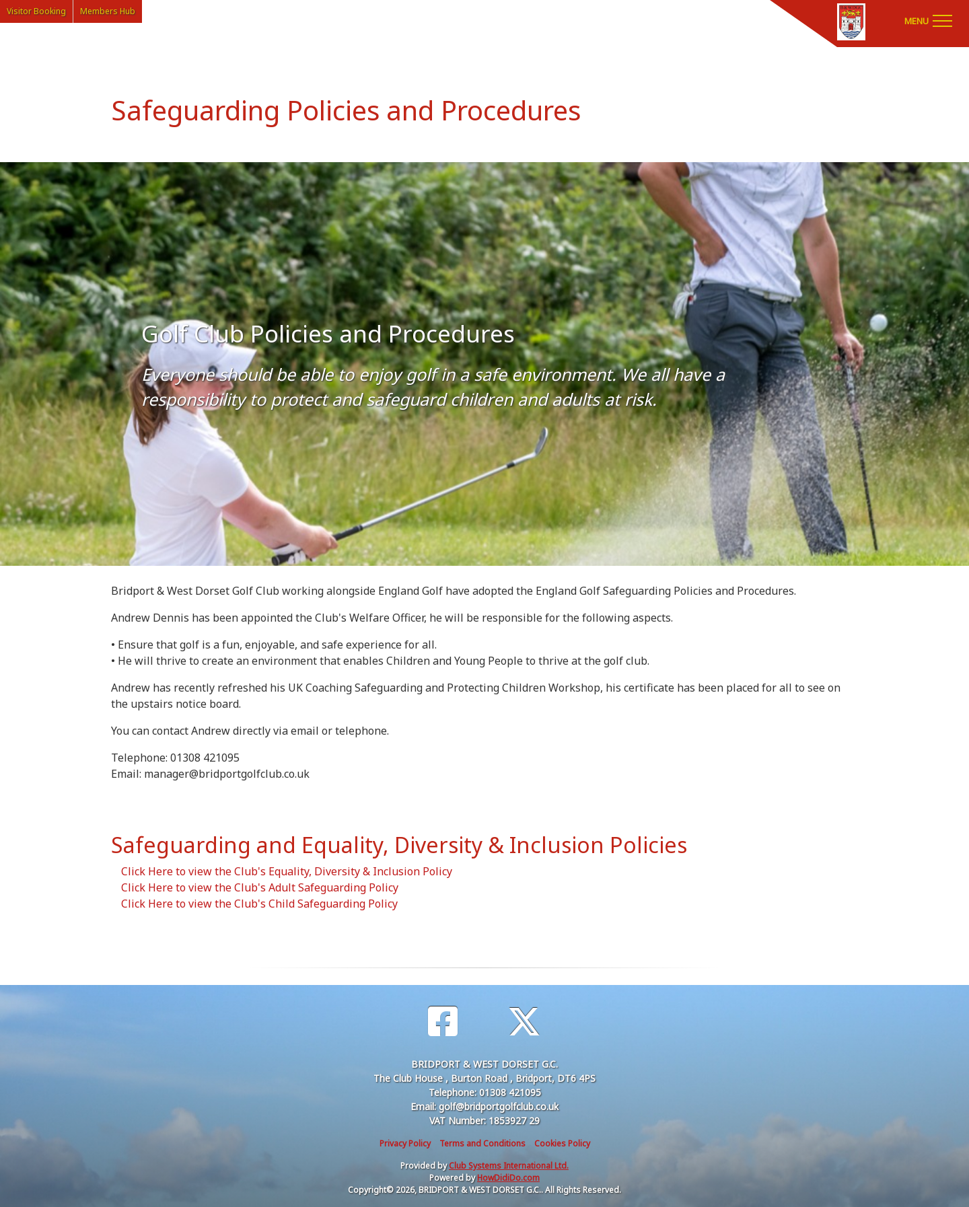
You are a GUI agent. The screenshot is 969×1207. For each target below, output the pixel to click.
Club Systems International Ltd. (509, 1165)
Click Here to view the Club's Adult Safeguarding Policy (259, 887)
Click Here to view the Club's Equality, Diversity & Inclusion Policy (286, 871)
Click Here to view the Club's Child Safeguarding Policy (259, 903)
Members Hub (107, 11)
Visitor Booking (36, 11)
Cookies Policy (562, 1143)
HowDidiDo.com (508, 1177)
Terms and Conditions (482, 1143)
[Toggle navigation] (928, 20)
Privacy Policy (405, 1143)
